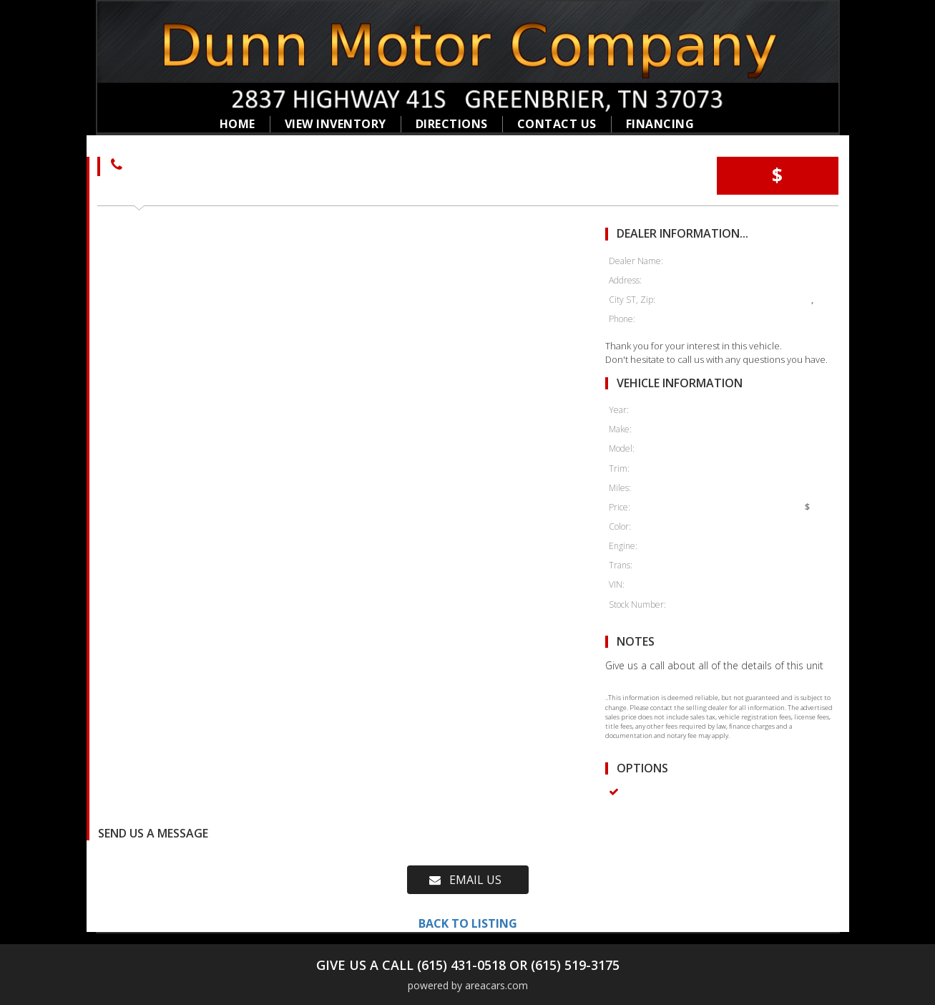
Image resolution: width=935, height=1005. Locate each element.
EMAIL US (465, 880)
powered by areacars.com (468, 985)
